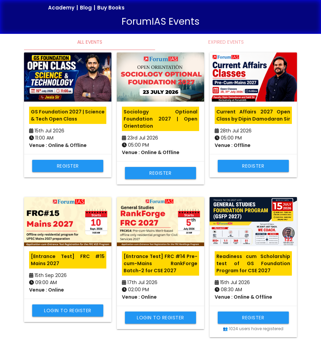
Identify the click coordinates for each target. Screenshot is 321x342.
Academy (61, 7)
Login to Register (67, 310)
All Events (89, 42)
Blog (86, 7)
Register (68, 166)
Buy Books (111, 7)
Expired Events (226, 42)
